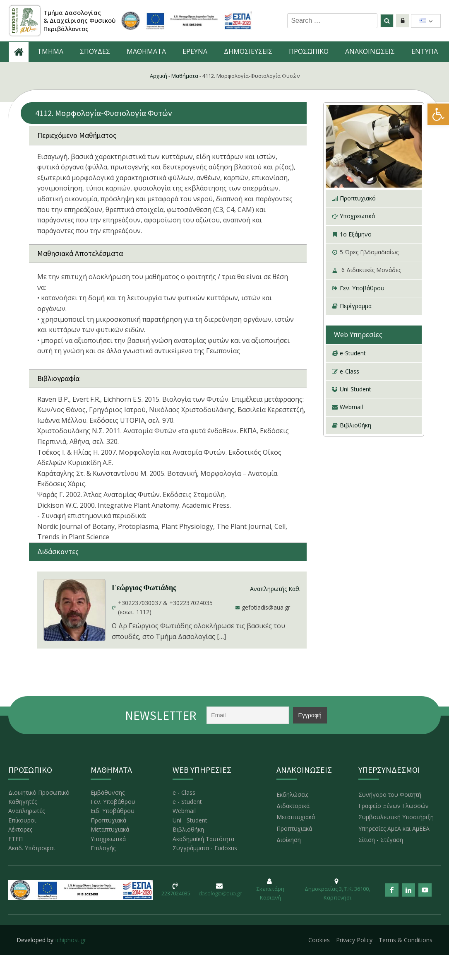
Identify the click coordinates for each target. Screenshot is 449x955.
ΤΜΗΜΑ (50, 51)
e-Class (349, 371)
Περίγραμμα (356, 306)
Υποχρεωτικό (357, 216)
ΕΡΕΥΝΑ (194, 51)
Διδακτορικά (293, 806)
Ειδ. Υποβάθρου (112, 811)
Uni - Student (190, 820)
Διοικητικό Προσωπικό (39, 792)
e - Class (184, 792)
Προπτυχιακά (108, 820)
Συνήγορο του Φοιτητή (389, 794)
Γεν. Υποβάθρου (362, 288)
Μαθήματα (184, 76)
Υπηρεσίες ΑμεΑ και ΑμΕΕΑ (394, 828)
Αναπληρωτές (26, 811)
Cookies (319, 940)
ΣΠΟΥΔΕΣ (95, 51)
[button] (438, 114)
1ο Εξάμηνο (356, 234)
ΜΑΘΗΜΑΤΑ (146, 51)
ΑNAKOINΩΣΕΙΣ (370, 51)
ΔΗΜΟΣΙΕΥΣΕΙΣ (248, 51)
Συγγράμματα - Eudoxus (205, 848)
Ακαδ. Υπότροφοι (31, 848)
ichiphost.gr (70, 940)
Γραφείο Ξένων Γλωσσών (393, 806)
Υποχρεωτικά (108, 839)
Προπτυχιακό (358, 198)
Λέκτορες (20, 829)
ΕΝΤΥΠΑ (424, 51)
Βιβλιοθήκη (355, 425)
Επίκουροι (22, 820)
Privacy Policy (354, 940)
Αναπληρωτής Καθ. (275, 589)
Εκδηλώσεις (292, 794)
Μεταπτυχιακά (110, 829)
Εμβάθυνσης (108, 792)
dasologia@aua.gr (220, 893)
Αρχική (158, 76)
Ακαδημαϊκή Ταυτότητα (203, 839)
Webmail (351, 407)
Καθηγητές (22, 801)
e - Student (187, 801)
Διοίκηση (288, 840)
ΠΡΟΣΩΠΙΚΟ (309, 51)
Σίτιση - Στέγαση (380, 840)
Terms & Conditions (405, 940)
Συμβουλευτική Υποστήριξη (396, 817)
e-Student (353, 353)
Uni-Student (355, 389)
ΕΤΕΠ (15, 839)
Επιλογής (103, 848)
